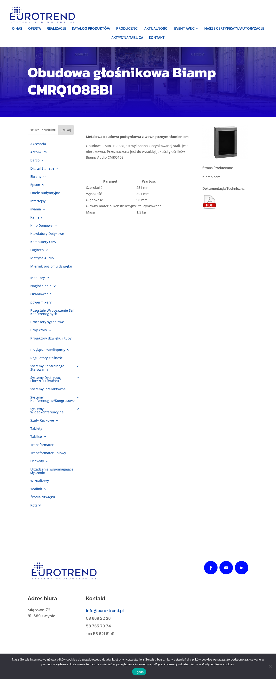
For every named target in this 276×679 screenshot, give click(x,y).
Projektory (38, 330)
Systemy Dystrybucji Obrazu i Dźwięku (46, 379)
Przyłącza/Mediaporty (47, 350)
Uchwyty (37, 461)
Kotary (35, 505)
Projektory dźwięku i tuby (50, 338)
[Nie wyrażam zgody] (270, 666)
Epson (35, 185)
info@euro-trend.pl (105, 610)
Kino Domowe (41, 226)
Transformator (42, 445)
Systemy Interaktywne (48, 389)
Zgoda (139, 672)
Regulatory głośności (47, 358)
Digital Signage (42, 169)
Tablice (36, 437)
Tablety (36, 429)
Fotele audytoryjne (45, 193)
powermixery (40, 302)
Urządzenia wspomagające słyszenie (51, 471)
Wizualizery (39, 481)
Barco (34, 160)
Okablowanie (40, 294)
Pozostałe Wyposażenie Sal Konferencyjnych (52, 312)
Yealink (36, 489)
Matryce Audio (42, 258)
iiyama (35, 209)
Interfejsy (37, 201)
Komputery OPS (43, 242)
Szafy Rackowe (42, 421)
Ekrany (35, 177)
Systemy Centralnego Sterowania (47, 368)
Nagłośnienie (40, 286)
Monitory (37, 278)
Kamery (36, 218)
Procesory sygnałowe (47, 322)
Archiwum (38, 152)
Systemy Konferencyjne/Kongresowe (52, 399)
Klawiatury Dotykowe (47, 234)
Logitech (37, 250)
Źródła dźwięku (42, 497)
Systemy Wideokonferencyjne (47, 410)
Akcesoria (38, 144)
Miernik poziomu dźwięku (51, 266)
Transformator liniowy (48, 453)
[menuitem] (17, 28)
